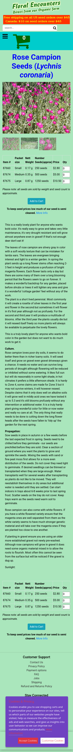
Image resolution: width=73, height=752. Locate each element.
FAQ (36, 674)
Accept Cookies (28, 740)
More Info (42, 213)
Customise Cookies (53, 740)
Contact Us (36, 662)
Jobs (36, 678)
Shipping (36, 682)
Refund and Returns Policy (36, 686)
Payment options (36, 670)
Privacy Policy (36, 666)
